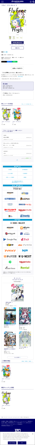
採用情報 (11, 408)
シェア (10, 61)
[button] (27, 38)
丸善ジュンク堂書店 (10, 177)
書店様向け (30, 408)
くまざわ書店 (10, 173)
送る (15, 61)
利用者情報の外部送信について (7, 412)
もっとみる (16, 357)
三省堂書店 (25, 173)
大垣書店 (10, 169)
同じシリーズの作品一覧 (26, 104)
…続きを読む (20, 76)
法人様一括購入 (4, 409)
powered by (26, 158)
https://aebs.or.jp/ (4, 425)
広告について (16, 408)
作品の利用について (21, 409)
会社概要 (3, 408)
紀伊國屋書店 (25, 169)
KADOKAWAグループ (12, 409)
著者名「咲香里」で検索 (26, 361)
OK (22, 443)
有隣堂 (25, 177)
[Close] (32, 434)
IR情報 (7, 408)
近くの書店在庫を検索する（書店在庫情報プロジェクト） (17, 182)
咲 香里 (6, 52)
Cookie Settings (12, 443)
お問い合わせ (28, 409)
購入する (17, 48)
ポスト (4, 61)
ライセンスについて (23, 408)
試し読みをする (17, 42)
